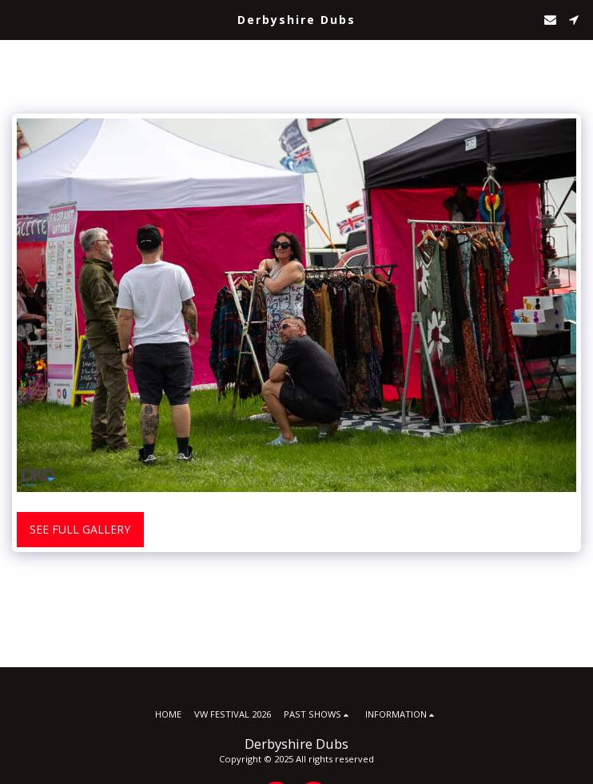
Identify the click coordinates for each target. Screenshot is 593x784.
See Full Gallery (80, 529)
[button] (17, 18)
